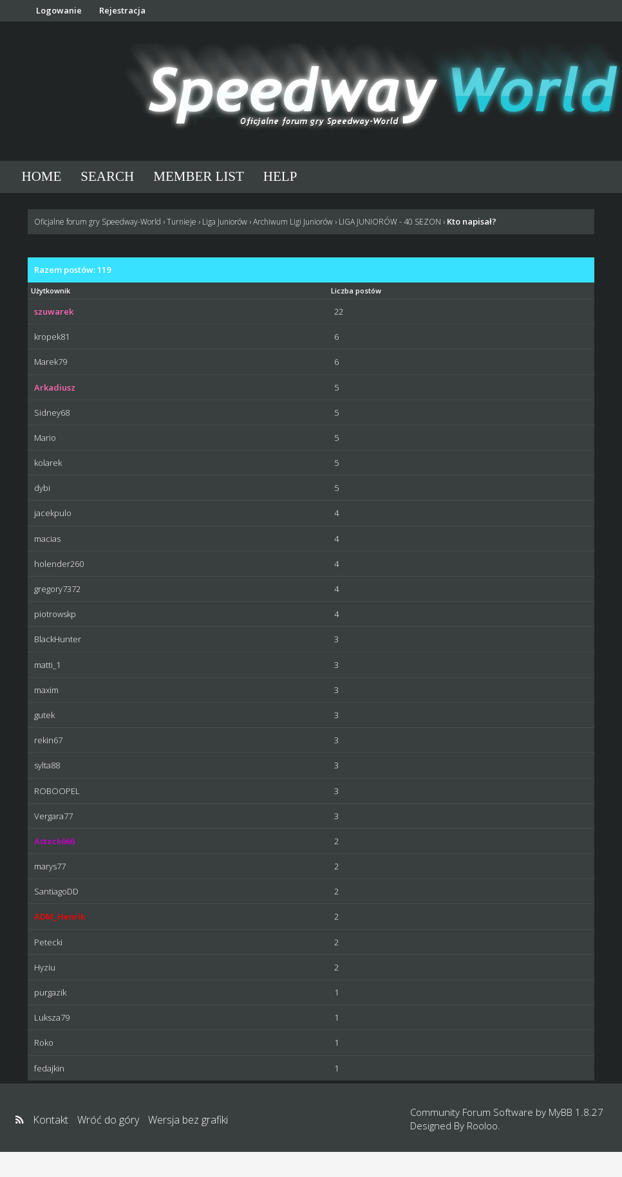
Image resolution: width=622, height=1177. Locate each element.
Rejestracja (122, 10)
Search (107, 176)
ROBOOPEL (57, 791)
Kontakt (50, 1120)
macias (47, 538)
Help (280, 176)
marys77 (50, 866)
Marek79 (50, 361)
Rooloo (482, 1125)
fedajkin (49, 1068)
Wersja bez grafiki (188, 1120)
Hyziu (44, 967)
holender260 (59, 564)
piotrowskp (55, 614)
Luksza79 (52, 1017)
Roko (43, 1042)
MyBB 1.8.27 (576, 1112)
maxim (46, 690)
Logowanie (59, 10)
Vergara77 (53, 816)
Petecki (48, 942)
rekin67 (48, 740)
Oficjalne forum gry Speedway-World (97, 221)
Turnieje (181, 221)
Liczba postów (356, 290)
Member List (198, 176)
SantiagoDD (56, 891)
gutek (44, 715)
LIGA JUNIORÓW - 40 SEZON (390, 221)
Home (42, 176)
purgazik (50, 992)
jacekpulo (52, 513)
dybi (42, 488)
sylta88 (47, 765)
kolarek (48, 462)
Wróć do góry (108, 1120)
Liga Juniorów (224, 221)
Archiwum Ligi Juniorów (293, 221)
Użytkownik (50, 290)
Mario (45, 437)
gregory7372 (57, 589)
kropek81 (52, 336)
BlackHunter (57, 639)
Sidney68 (52, 412)
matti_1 (47, 665)
